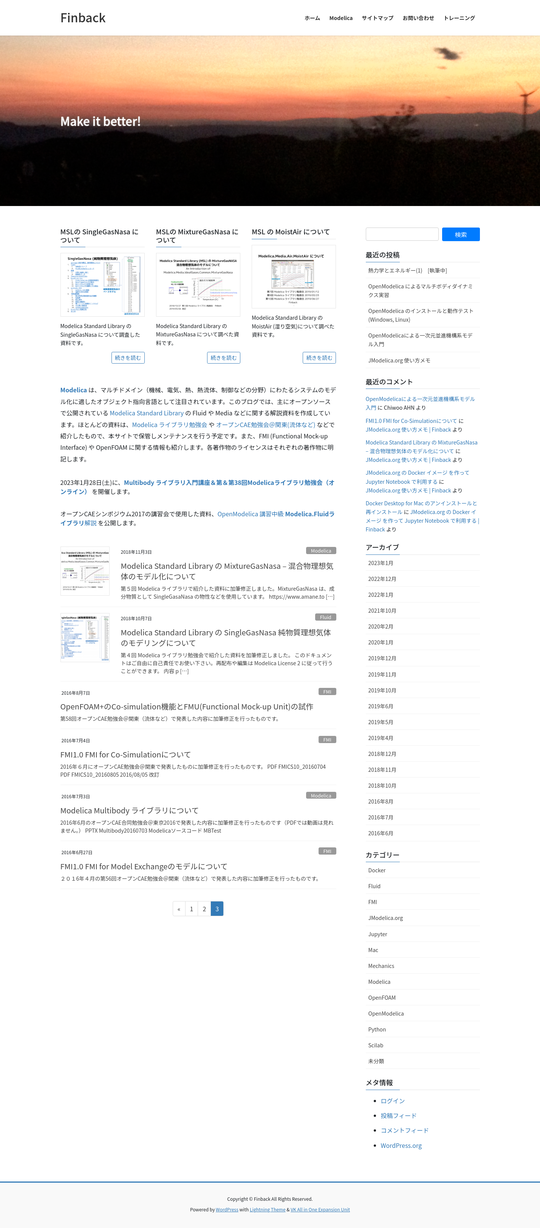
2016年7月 (381, 817)
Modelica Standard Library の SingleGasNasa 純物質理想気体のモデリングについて (226, 637)
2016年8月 (381, 801)
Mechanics (381, 965)
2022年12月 (382, 578)
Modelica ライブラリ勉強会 (169, 424)
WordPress (227, 1209)
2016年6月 (381, 833)
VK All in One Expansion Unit (320, 1209)
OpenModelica (386, 1013)
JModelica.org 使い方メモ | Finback (408, 429)
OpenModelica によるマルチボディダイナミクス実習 (420, 290)
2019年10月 (382, 690)
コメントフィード (405, 1130)
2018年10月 (382, 785)
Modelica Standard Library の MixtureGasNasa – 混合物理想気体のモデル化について (227, 571)
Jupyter (377, 934)
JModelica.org (385, 917)
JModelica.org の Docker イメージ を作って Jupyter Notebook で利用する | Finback (423, 520)
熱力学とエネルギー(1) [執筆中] (407, 270)
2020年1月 (381, 642)
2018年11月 (382, 769)
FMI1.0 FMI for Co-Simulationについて (125, 754)
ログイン (393, 1100)
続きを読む (128, 357)
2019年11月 (382, 674)
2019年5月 (381, 722)
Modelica (321, 550)
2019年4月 (381, 738)
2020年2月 (381, 626)
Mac (373, 950)
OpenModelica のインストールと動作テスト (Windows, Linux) (421, 315)
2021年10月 (382, 610)
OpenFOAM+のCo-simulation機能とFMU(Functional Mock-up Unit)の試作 (187, 706)
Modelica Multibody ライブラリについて (129, 810)
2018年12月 (382, 753)
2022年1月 (381, 594)
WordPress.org (401, 1145)
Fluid (325, 617)
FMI (327, 691)
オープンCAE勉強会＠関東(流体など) (266, 424)
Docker (377, 870)
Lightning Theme (268, 1209)
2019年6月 (381, 706)
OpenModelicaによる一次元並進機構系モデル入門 (420, 339)
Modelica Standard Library (147, 412)
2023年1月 (381, 563)
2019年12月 (382, 658)
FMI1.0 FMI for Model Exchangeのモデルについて (144, 866)
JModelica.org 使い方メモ (399, 360)
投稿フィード (399, 1115)
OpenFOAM (382, 997)
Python (377, 1029)
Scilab (376, 1045)
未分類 (376, 1061)
